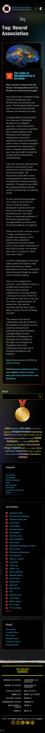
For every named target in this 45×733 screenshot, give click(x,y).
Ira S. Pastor (14, 605)
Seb (10, 591)
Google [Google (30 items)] (32, 438)
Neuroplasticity (10, 378)
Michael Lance (15, 595)
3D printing (10, 475)
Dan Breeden (14, 526)
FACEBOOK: (6, 680)
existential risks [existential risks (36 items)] (9, 439)
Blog (22, 19)
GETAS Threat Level (22, 671)
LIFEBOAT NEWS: (29, 680)
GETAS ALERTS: (28, 685)
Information (30, 372)
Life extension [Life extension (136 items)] (33, 444)
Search (40, 396)
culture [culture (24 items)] (37, 435)
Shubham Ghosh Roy (18, 519)
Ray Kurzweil (11, 485)
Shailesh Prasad (16, 529)
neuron (36, 375)
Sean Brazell (14, 578)
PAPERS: (26, 705)
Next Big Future (12, 638)
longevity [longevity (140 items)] (16, 448)
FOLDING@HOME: (7, 702)
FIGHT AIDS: (9, 698)
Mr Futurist (10, 635)
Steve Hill (13, 585)
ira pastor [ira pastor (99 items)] (21, 444)
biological (26, 369)
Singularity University (15, 490)
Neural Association (27, 375)
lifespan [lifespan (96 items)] (7, 448)
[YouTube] (28, 722)
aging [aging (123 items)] (7, 428)
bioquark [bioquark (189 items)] (17, 432)
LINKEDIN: (8, 685)
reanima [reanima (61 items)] (39, 448)
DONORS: (14, 694)
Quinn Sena (14, 523)
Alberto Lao (14, 568)
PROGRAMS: (27, 702)
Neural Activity (16, 375)
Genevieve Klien (16, 513)
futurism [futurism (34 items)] (27, 439)
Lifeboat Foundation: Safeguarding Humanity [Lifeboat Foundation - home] (16, 8)
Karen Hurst (14, 542)
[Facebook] (13, 722)
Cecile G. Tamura (16, 559)
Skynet (8, 492)
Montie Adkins (15, 601)
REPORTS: (27, 698)
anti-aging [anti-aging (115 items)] (25, 428)
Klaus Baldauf (15, 555)
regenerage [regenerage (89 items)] (10, 451)
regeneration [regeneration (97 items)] (21, 451)
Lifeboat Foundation (17, 719)
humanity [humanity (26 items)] (20, 442)
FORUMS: (16, 711)
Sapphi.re (40, 719)
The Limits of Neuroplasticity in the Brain (24, 76)
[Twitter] (18, 722)
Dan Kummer (14, 549)
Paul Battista (14, 532)
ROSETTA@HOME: (13, 705)
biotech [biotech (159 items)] (27, 431)
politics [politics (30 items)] (33, 448)
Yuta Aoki (13, 562)
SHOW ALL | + (9, 611)
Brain (17, 372)
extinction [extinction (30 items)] (16, 438)
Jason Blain (14, 598)
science (8, 372)
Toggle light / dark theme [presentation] (41, 8)
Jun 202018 (9, 76)
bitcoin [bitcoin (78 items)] (6, 435)
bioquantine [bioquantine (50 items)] (8, 432)
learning (8, 375)
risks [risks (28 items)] (34, 451)
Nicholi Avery (16, 369)
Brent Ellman (14, 588)
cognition (23, 372)
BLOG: (25, 691)
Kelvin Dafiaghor (16, 539)
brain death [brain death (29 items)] (20, 435)
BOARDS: (26, 694)
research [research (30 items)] (30, 451)
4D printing (10, 477)
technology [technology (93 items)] (23, 454)
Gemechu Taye (15, 536)
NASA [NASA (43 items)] (23, 448)
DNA (7, 482)
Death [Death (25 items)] (40, 435)
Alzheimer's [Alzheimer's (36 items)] (16, 429)
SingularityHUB (12, 645)
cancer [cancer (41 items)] (25, 435)
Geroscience (11, 629)
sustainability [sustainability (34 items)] (14, 454)
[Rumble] (32, 722)
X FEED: (8, 691)
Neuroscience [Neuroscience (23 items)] (28, 448)
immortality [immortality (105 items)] (33, 441)
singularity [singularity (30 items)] (38, 451)
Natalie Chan (14, 582)
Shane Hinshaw (16, 572)
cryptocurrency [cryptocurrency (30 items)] (31, 435)
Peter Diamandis (13, 480)
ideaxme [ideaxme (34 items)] (25, 442)
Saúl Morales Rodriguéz (19, 516)
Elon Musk (10, 487)
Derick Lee (13, 565)
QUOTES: (26, 711)
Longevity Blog (12, 632)
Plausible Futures (13, 641)
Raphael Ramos (16, 575)
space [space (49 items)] (8, 454)
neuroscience (33, 369)
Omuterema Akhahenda (19, 552)
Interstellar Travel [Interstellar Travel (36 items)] (11, 445)
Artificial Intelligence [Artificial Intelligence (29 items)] (36, 429)
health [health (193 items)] (37, 438)
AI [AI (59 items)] (11, 429)
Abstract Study (13, 363)
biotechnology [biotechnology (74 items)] (36, 432)
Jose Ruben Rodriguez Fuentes (22, 546)
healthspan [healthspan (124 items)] (12, 441)
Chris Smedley (15, 608)
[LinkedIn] (23, 722)
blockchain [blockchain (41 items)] (13, 435)
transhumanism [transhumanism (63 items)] (34, 454)
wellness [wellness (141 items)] (23, 457)
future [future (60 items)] (22, 438)
